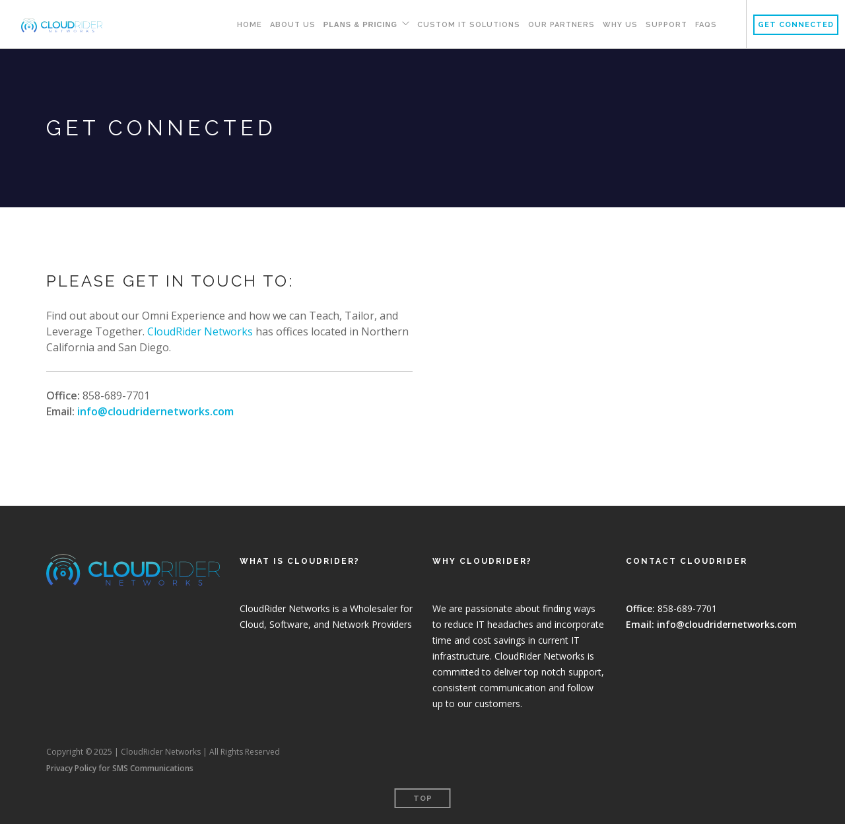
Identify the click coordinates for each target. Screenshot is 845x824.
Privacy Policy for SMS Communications (119, 768)
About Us (293, 24)
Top (422, 798)
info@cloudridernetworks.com (155, 411)
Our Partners (561, 24)
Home (249, 24)
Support (666, 24)
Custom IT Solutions (468, 24)
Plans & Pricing (360, 24)
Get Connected (796, 24)
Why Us (620, 24)
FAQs (706, 24)
